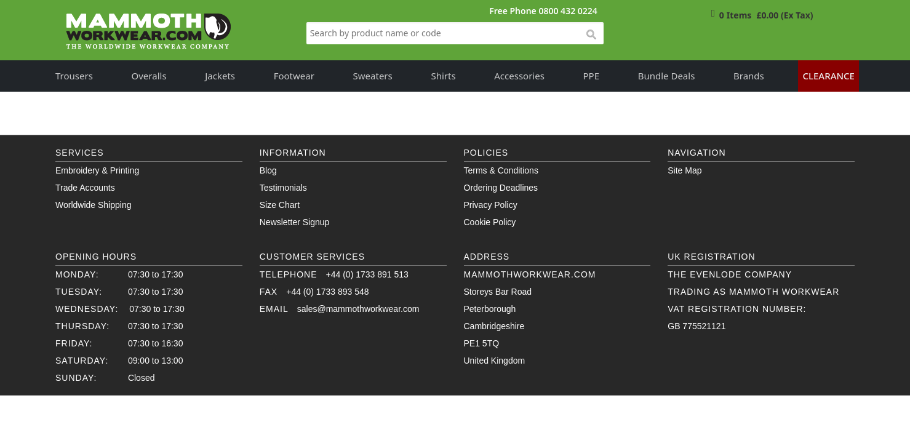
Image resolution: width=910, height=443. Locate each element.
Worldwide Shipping (93, 205)
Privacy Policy (490, 205)
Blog (268, 170)
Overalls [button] (149, 76)
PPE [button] (591, 76)
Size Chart (280, 205)
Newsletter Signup (295, 222)
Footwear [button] (294, 76)
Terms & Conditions (501, 170)
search (590, 35)
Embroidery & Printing (97, 170)
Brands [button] (748, 76)
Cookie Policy (490, 222)
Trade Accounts (85, 188)
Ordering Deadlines (501, 188)
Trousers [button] (74, 76)
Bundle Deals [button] (666, 76)
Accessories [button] (519, 76)
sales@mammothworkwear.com (358, 309)
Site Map (684, 170)
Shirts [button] (443, 76)
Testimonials (283, 188)
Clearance (828, 76)
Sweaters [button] (373, 76)
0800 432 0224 (567, 11)
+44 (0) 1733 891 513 (367, 274)
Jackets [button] (220, 76)
